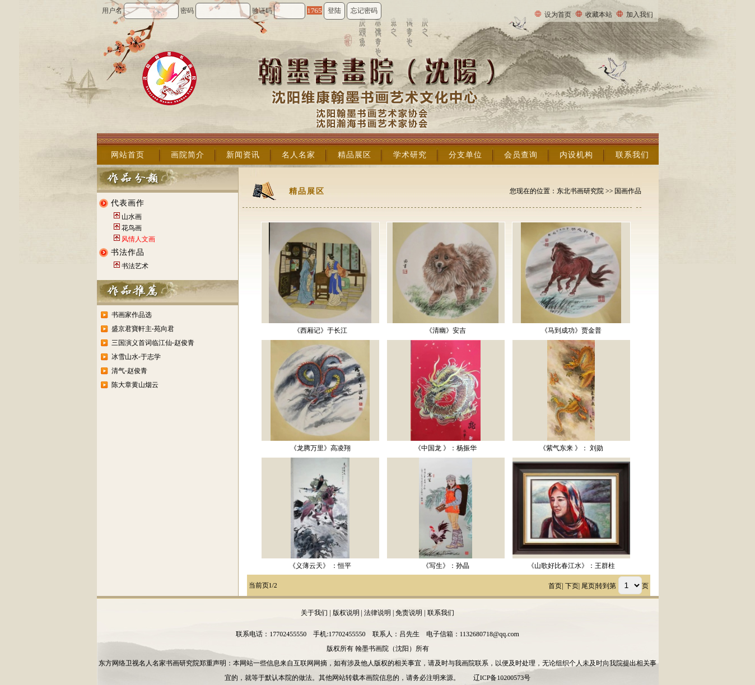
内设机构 (576, 155)
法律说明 (377, 613)
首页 (555, 586)
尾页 (588, 586)
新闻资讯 (243, 155)
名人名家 (298, 155)
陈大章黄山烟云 (135, 385)
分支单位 (465, 155)
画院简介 (187, 155)
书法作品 (128, 252)
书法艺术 (135, 266)
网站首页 (128, 155)
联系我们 (632, 155)
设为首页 (557, 14)
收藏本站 (598, 14)
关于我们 (314, 613)
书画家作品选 (131, 315)
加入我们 (639, 14)
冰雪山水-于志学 (136, 357)
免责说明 (408, 613)
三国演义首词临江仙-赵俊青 (152, 343)
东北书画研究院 (580, 191)
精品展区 (354, 155)
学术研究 (410, 155)
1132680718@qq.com (489, 634)
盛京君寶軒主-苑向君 (142, 329)
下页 (572, 586)
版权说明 (346, 613)
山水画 (132, 217)
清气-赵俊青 (129, 371)
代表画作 (128, 203)
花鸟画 (132, 228)
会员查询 (521, 155)
